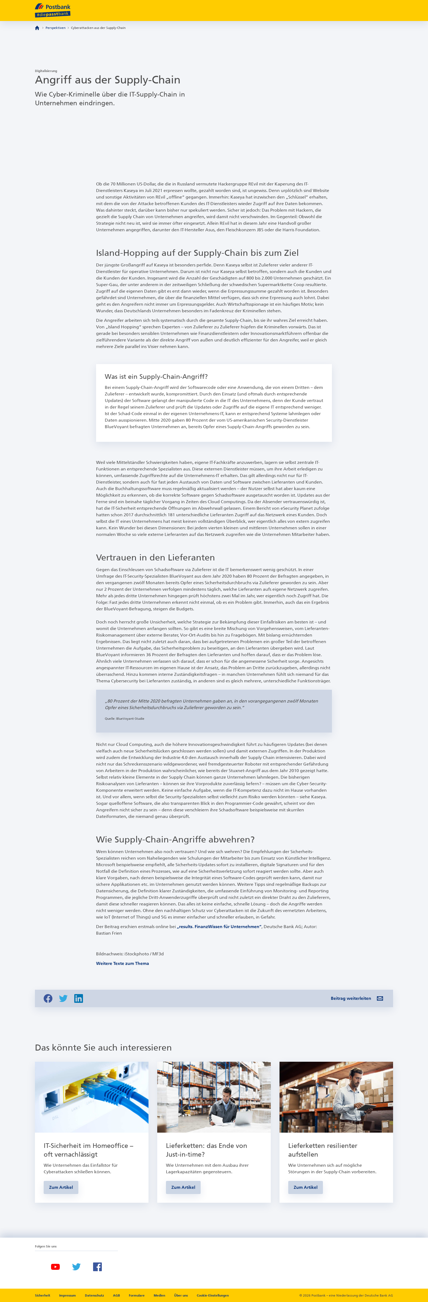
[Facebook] (97, 1266)
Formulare (137, 1295)
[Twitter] (76, 1266)
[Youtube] (55, 1266)
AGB (117, 1295)
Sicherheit (43, 1295)
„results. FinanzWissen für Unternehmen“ (219, 926)
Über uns (181, 1295)
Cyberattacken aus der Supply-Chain (98, 28)
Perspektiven (56, 28)
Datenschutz (95, 1295)
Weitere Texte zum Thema (122, 963)
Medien (160, 1295)
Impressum (68, 1295)
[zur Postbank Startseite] (52, 10)
